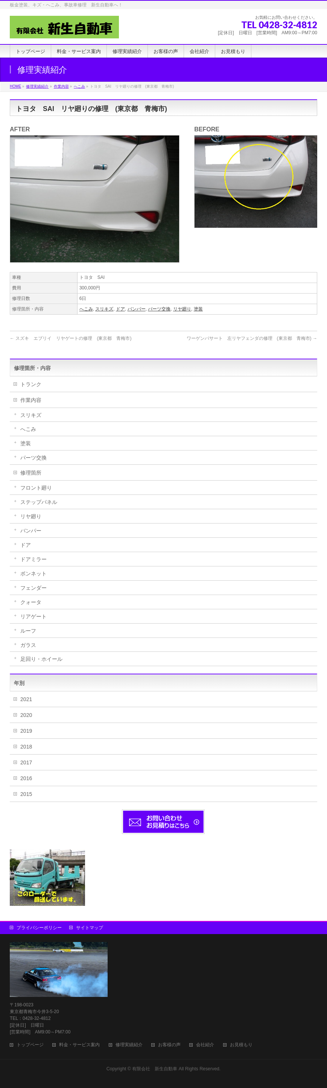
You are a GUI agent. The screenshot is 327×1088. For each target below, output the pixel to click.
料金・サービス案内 (79, 1044)
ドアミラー (33, 559)
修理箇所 (30, 473)
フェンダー (33, 588)
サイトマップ (89, 927)
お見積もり (241, 1044)
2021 (26, 699)
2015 (26, 794)
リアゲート (33, 616)
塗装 (198, 309)
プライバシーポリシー (39, 927)
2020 (26, 715)
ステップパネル (38, 502)
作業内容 (30, 400)
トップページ (30, 1044)
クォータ (30, 602)
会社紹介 (205, 1044)
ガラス (28, 645)
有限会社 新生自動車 (154, 1068)
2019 (26, 731)
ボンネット (33, 574)
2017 (26, 762)
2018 (26, 747)
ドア (120, 309)
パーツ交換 (159, 309)
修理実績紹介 (129, 1044)
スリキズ (104, 309)
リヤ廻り (182, 309)
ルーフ (28, 631)
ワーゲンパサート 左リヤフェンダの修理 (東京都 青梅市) (252, 338)
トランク (30, 384)
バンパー (137, 309)
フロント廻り (36, 488)
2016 (26, 778)
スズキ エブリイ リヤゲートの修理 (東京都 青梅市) (70, 338)
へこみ (86, 309)
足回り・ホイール (41, 659)
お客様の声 (169, 1044)
